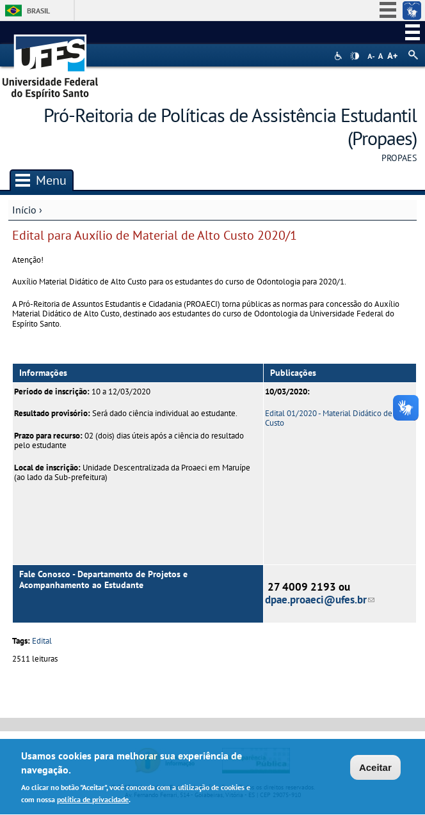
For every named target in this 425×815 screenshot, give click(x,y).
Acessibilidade (339, 56)
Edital (42, 640)
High (354, 56)
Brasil (38, 10)
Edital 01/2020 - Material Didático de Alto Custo (337, 418)
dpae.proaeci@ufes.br (319, 600)
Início (24, 209)
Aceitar (375, 770)
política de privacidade (93, 802)
